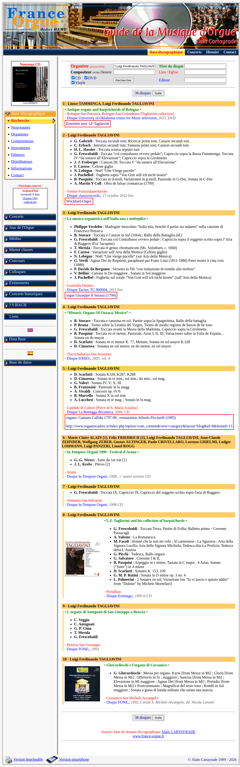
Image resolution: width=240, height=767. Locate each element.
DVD (91, 78)
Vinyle (78, 83)
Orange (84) (30, 200)
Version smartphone (67, 759)
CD (77, 78)
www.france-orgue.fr (148, 736)
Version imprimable (24, 759)
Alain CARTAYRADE (178, 732)
